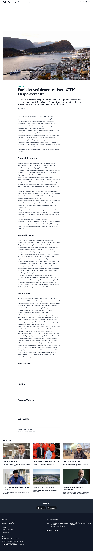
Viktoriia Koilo (22, 108)
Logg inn (82, 1)
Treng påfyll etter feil (10, 461)
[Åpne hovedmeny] (87, 2)
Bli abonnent (35, 1)
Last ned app (27, 1)
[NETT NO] (8, 2)
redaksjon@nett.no (12, 541)
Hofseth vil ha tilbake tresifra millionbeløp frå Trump (16, 488)
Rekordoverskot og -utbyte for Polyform (46, 461)
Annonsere (42, 1)
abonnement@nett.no (14, 544)
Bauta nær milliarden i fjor (71, 461)
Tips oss (20, 1)
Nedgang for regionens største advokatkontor (73, 488)
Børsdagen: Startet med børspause (44, 487)
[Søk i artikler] (15, 2)
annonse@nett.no (11, 543)
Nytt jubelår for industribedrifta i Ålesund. (43, 464)
